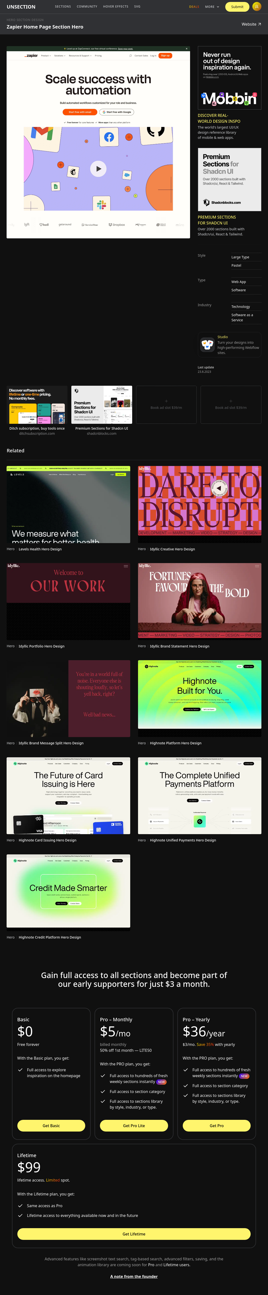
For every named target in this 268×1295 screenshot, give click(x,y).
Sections (63, 6)
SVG (137, 6)
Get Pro (217, 1125)
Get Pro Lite (134, 1125)
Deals (194, 7)
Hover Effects (115, 6)
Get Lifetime (134, 1234)
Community (87, 6)
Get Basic (51, 1125)
